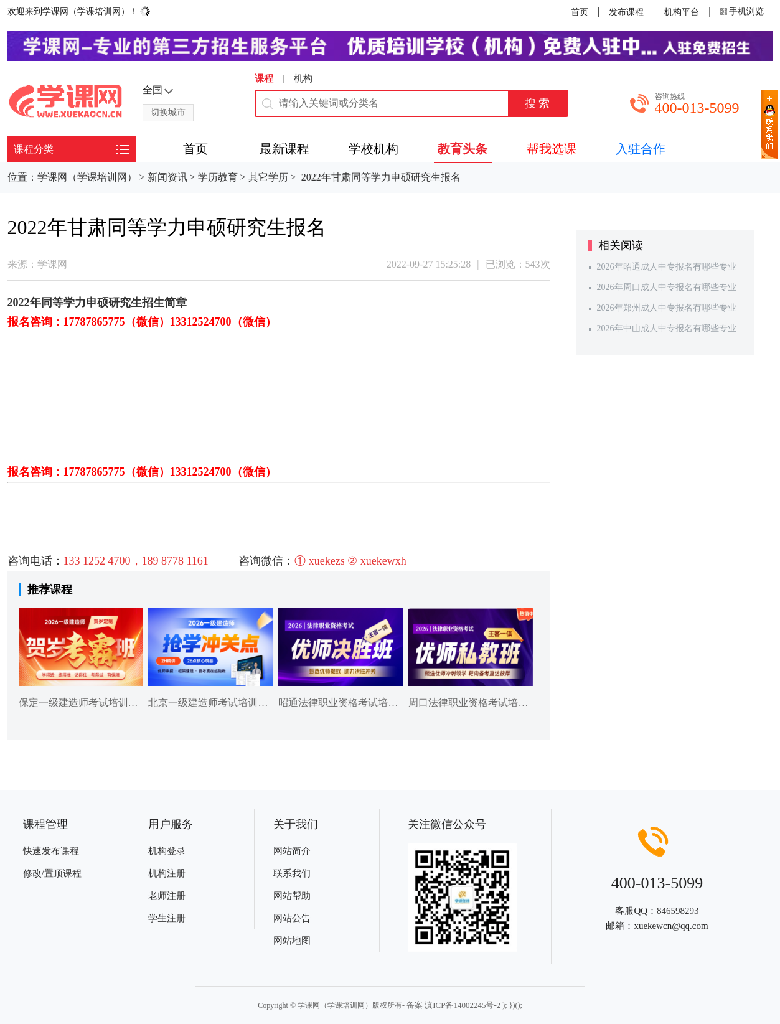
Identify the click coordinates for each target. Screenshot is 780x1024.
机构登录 (167, 851)
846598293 (678, 911)
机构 (303, 78)
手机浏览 (746, 11)
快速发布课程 (51, 851)
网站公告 (292, 918)
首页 (579, 12)
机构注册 (167, 873)
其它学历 (268, 177)
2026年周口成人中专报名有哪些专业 (666, 287)
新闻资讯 (167, 177)
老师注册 (167, 896)
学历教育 (218, 177)
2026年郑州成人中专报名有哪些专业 (666, 307)
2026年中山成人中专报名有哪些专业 (666, 328)
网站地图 (292, 941)
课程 (264, 78)
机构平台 (681, 12)
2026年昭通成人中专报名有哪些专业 (666, 266)
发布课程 (626, 12)
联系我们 (292, 873)
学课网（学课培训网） (87, 177)
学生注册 (167, 918)
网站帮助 (292, 896)
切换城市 (168, 112)
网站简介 (292, 851)
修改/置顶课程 (52, 873)
